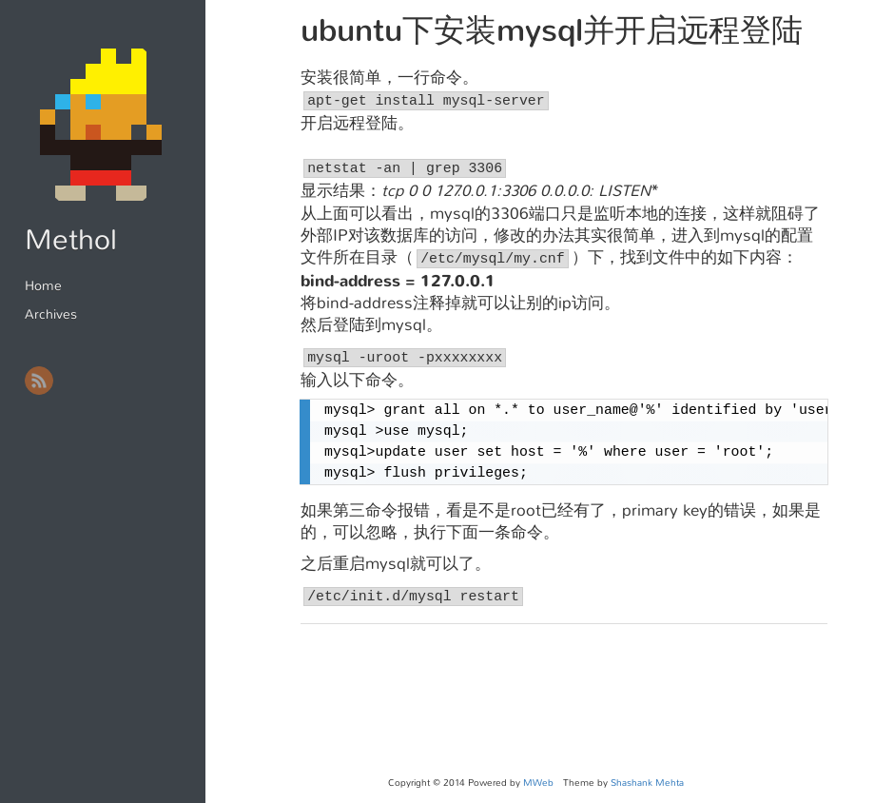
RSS (39, 380)
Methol (71, 240)
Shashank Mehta (647, 782)
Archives (51, 314)
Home (43, 285)
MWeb (538, 782)
